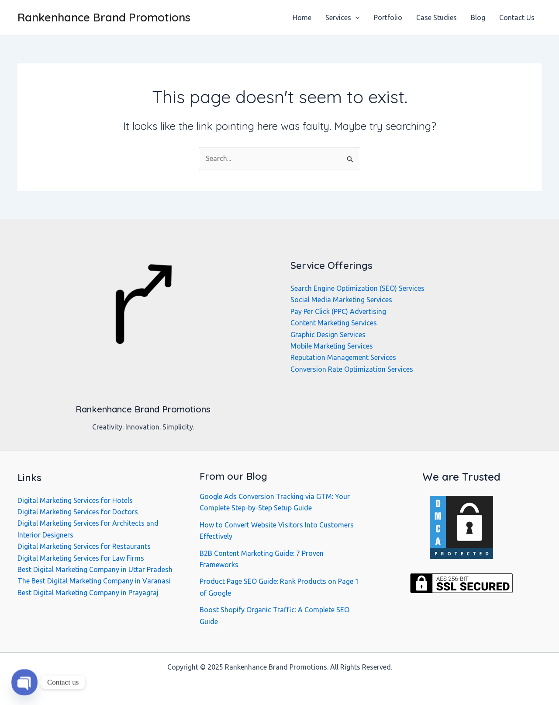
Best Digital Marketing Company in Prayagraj (88, 593)
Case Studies (436, 17)
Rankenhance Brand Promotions (103, 17)
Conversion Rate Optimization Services (351, 369)
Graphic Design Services (328, 335)
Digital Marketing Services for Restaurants (84, 546)
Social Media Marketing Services (341, 300)
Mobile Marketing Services (331, 346)
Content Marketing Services (333, 323)
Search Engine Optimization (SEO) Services (357, 288)
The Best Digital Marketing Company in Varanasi (94, 581)
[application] (355, 17)
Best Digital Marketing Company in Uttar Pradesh (95, 569)
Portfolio (388, 17)
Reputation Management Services (343, 357)
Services (342, 17)
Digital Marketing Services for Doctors (77, 512)
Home (302, 17)
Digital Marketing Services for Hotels (75, 500)
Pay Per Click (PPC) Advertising (338, 311)
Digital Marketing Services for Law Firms (80, 558)
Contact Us (517, 17)
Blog (478, 17)
